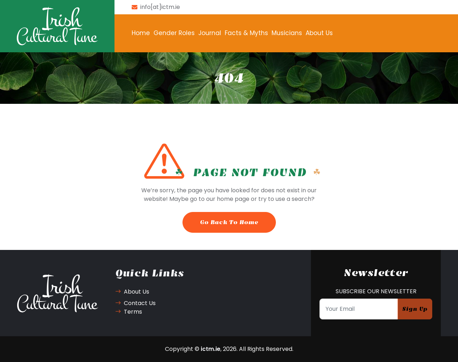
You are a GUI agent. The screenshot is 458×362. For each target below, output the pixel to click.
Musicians (287, 33)
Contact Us (135, 303)
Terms (128, 312)
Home (141, 33)
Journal (209, 33)
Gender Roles (174, 33)
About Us (319, 33)
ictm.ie (210, 349)
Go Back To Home (229, 222)
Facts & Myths (246, 33)
